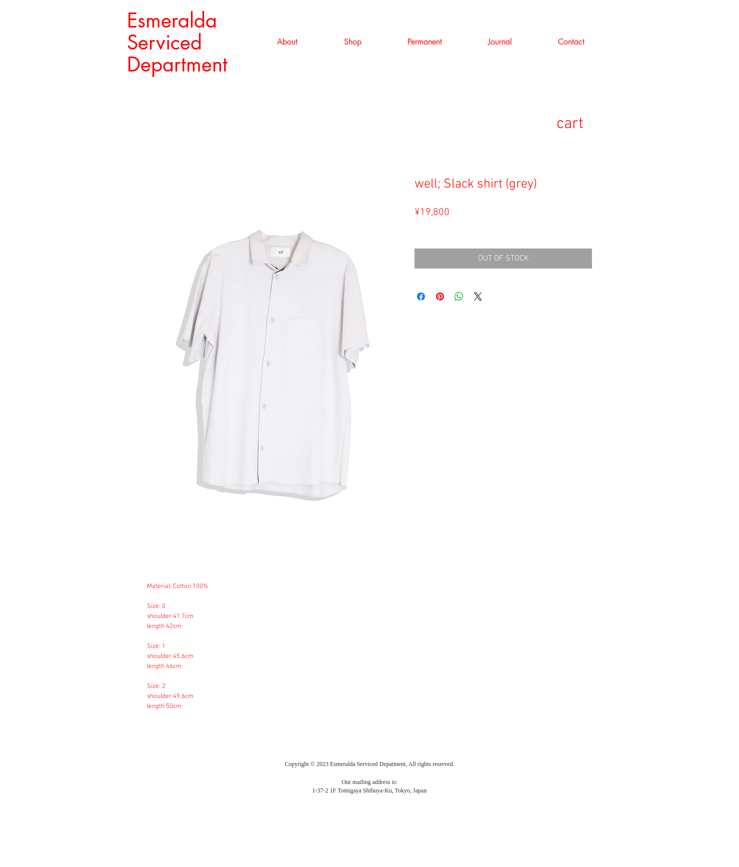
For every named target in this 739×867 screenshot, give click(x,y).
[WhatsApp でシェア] (459, 296)
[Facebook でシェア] (421, 296)
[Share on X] (478, 296)
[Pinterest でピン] (440, 296)
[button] (352, 42)
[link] (586, 123)
